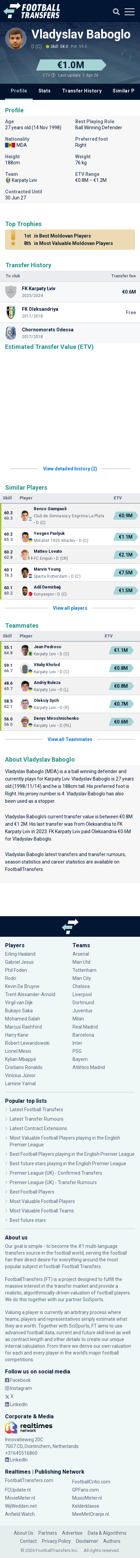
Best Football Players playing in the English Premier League (72, 1154)
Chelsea (81, 986)
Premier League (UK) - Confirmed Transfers (56, 1173)
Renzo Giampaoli (50, 509)
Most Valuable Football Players (42, 1201)
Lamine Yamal (20, 1083)
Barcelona (83, 1035)
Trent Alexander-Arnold (30, 994)
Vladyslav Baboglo (81, 34)
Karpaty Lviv (57, 779)
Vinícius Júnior (20, 1075)
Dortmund (83, 1002)
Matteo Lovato (48, 551)
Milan (78, 1018)
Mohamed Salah (22, 1018)
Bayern (80, 1059)
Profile (19, 90)
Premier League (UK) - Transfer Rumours (53, 1182)
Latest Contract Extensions (38, 1128)
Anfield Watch (20, 1514)
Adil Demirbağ (47, 587)
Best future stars (28, 1220)
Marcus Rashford (23, 1027)
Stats (44, 90)
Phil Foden (16, 970)
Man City (82, 978)
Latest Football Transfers (36, 1109)
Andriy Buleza (47, 682)
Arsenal (81, 954)
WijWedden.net (21, 1506)
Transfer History (82, 90)
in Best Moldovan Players (56, 236)
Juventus (82, 1010)
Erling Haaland (20, 954)
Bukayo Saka (19, 1010)
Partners (47, 1533)
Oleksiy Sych (46, 700)
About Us (23, 1533)
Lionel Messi (18, 1051)
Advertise (72, 1533)
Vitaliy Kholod (47, 664)
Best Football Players (32, 1192)
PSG (77, 1051)
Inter (77, 1043)
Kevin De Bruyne (22, 986)
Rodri (10, 978)
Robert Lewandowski (27, 1043)
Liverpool (82, 994)
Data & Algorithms (107, 1533)
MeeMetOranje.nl (90, 1514)
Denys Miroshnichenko (56, 718)
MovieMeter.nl (20, 1498)
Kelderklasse (85, 1506)
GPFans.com (85, 1490)
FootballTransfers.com (29, 1480)
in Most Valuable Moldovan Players (67, 243)
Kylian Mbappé (20, 1059)
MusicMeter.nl (87, 1498)
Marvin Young (47, 569)
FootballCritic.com (91, 1481)
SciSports (93, 1299)
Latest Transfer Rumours (36, 1119)
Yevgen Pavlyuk (49, 533)
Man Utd (81, 962)
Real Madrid (85, 1027)
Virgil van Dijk (19, 1002)
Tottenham (84, 970)
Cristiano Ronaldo (24, 1067)
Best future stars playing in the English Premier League (68, 1163)
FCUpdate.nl (18, 1490)
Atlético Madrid (89, 1067)
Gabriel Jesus (19, 962)
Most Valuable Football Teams (42, 1210)
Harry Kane (16, 1035)
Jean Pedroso (47, 647)
